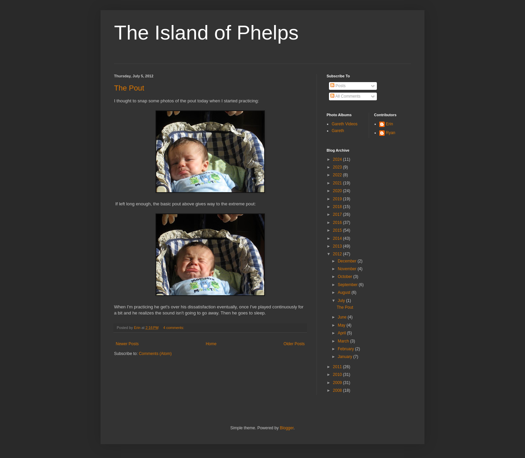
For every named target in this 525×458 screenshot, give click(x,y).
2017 (338, 214)
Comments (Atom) (155, 353)
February (346, 349)
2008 (338, 390)
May (342, 325)
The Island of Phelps (206, 32)
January (345, 356)
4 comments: (174, 328)
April (342, 333)
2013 (338, 246)
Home (211, 343)
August (345, 292)
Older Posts (294, 343)
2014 (338, 238)
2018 (338, 206)
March (344, 341)
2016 (338, 222)
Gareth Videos (345, 124)
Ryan (390, 132)
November (348, 268)
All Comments (345, 96)
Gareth (338, 130)
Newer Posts (127, 343)
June (343, 317)
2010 (338, 374)
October (345, 276)
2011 (338, 366)
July (342, 300)
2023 (338, 167)
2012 (338, 254)
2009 (338, 382)
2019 (338, 199)
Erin (389, 124)
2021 (338, 183)
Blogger (287, 428)
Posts (338, 85)
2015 (338, 230)
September (348, 284)
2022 (338, 175)
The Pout (129, 88)
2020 (338, 190)
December (348, 261)
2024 (338, 159)
